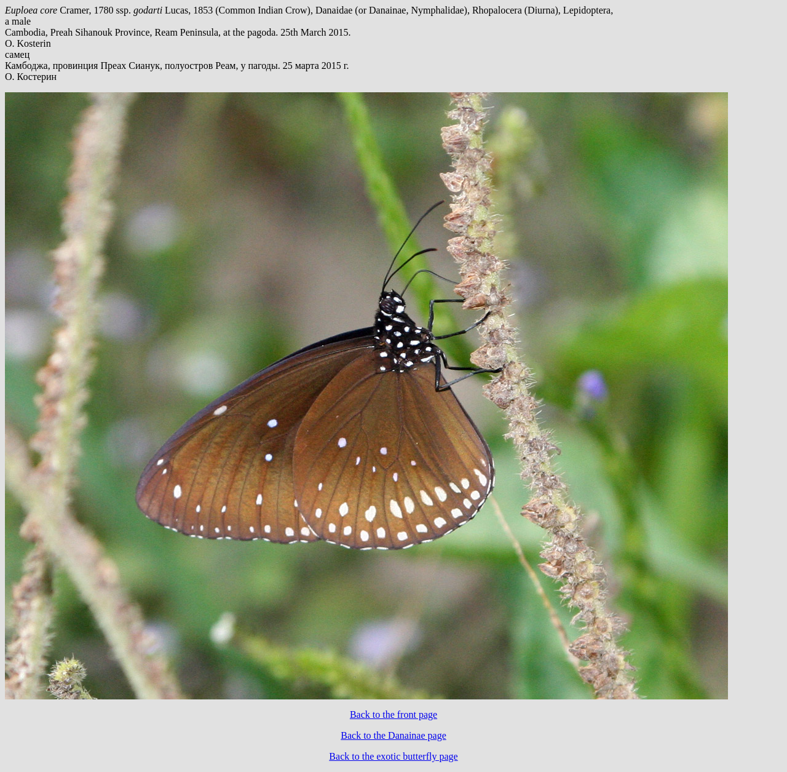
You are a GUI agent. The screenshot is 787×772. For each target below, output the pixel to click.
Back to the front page (393, 714)
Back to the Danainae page (393, 735)
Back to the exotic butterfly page (393, 756)
